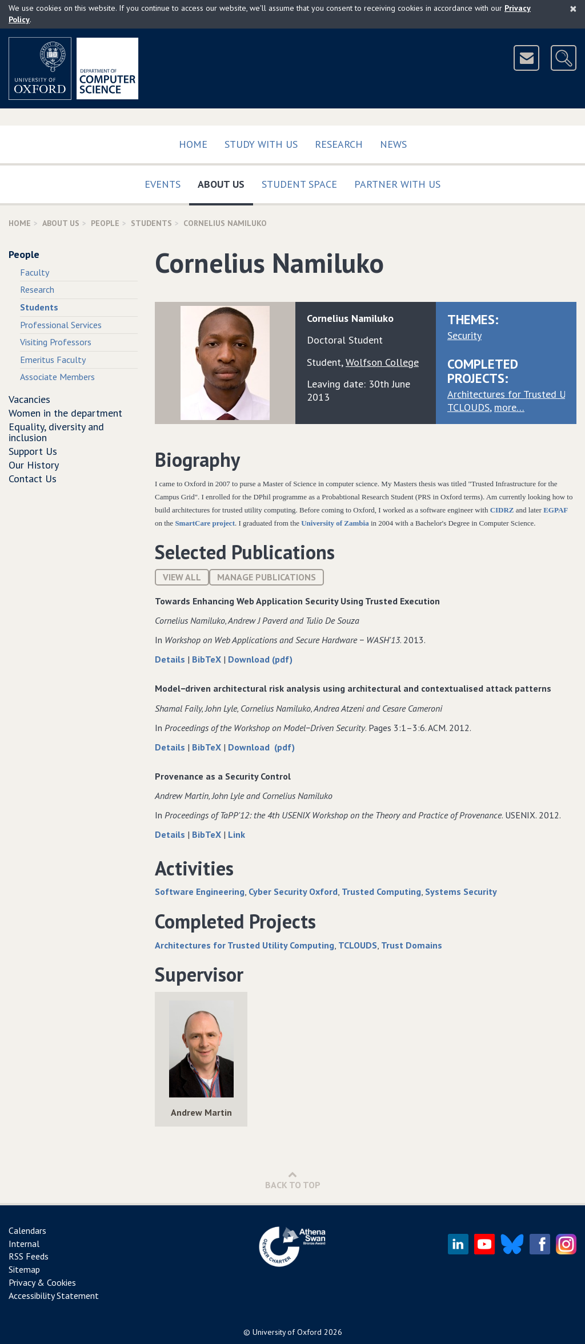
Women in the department (65, 412)
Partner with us (397, 184)
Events (163, 184)
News (393, 144)
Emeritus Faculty (53, 359)
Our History (34, 464)
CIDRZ (503, 510)
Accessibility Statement (54, 1295)
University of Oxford (287, 1332)
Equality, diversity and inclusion (56, 432)
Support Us (33, 451)
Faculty (34, 272)
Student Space (299, 184)
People (105, 223)
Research (339, 144)
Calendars (27, 1230)
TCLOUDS (468, 407)
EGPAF (555, 510)
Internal (24, 1243)
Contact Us (33, 478)
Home (193, 144)
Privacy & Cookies (42, 1282)
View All (182, 577)
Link (236, 834)
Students (151, 223)
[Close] (573, 8)
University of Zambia (334, 523)
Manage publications (266, 577)
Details (171, 659)
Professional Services (61, 324)
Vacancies (29, 399)
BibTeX (207, 659)
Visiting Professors (55, 342)
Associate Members (57, 376)
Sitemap (24, 1269)
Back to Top (292, 1179)
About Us (225, 182)
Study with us (261, 144)
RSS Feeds (29, 1256)
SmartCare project (205, 523)
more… (509, 407)
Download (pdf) (260, 659)
